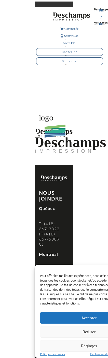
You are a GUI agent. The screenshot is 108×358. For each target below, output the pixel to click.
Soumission (69, 36)
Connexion (69, 52)
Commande (69, 29)
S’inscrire (69, 61)
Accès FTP (69, 43)
